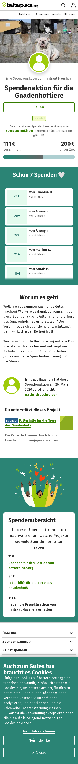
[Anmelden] (73, 5)
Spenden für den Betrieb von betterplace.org (31, 565)
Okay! (38, 752)
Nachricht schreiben (41, 394)
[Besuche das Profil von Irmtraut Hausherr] (38, 62)
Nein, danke (39, 740)
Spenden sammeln (48, 14)
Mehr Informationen (39, 731)
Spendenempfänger (19, 131)
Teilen (39, 107)
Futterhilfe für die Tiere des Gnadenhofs (30, 585)
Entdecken (25, 14)
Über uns (70, 14)
